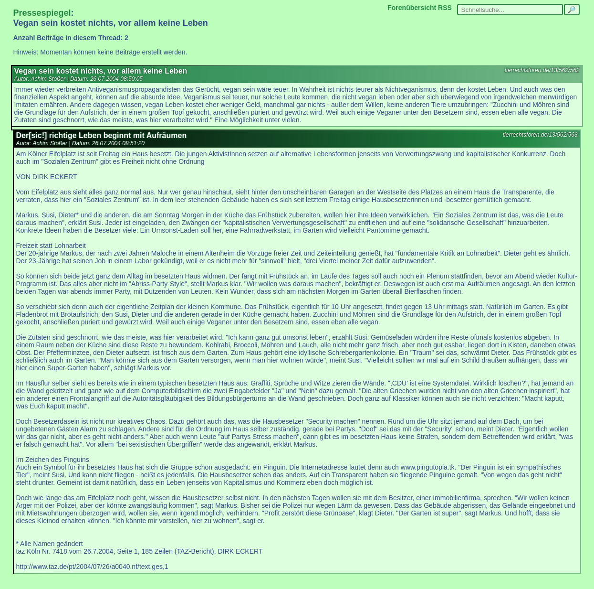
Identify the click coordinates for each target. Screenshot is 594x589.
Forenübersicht (411, 7)
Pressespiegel (42, 13)
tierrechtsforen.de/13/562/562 (542, 70)
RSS (445, 7)
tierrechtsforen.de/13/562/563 (540, 134)
